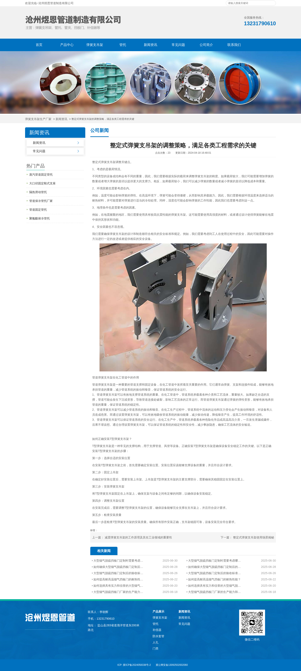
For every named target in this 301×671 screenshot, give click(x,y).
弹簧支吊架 (94, 45)
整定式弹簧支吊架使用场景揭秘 (253, 537)
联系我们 (234, 45)
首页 (39, 45)
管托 (122, 45)
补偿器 (157, 630)
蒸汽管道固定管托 (41, 174)
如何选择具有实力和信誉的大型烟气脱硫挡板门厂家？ (118, 585)
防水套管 (158, 636)
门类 (155, 648)
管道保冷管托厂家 (41, 201)
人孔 (155, 642)
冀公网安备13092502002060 (172, 664)
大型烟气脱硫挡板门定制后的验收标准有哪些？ (118, 573)
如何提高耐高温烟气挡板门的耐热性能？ (118, 579)
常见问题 (178, 45)
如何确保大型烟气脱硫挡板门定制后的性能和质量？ (118, 566)
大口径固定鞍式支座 (42, 183)
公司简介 (206, 45)
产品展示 (158, 611)
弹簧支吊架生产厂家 (38, 119)
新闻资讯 (150, 45)
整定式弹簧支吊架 (104, 162)
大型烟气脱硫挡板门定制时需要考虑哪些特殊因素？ (118, 560)
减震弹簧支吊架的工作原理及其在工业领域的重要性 (138, 537)
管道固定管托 (38, 209)
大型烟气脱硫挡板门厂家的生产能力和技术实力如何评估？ (118, 592)
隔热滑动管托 (38, 192)
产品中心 (67, 45)
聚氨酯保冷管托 (39, 218)
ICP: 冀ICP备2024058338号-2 (134, 664)
